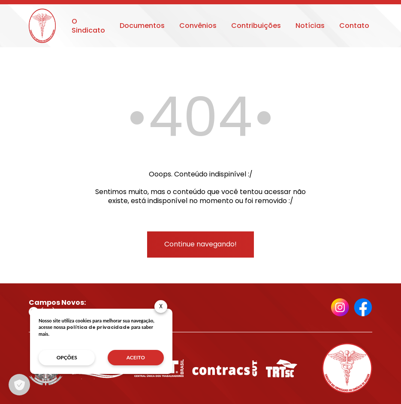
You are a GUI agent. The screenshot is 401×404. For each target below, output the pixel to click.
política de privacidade (98, 327)
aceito (136, 357)
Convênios (198, 25)
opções (67, 357)
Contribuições (256, 25)
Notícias (310, 25)
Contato (354, 25)
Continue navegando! (200, 244)
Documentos (142, 25)
